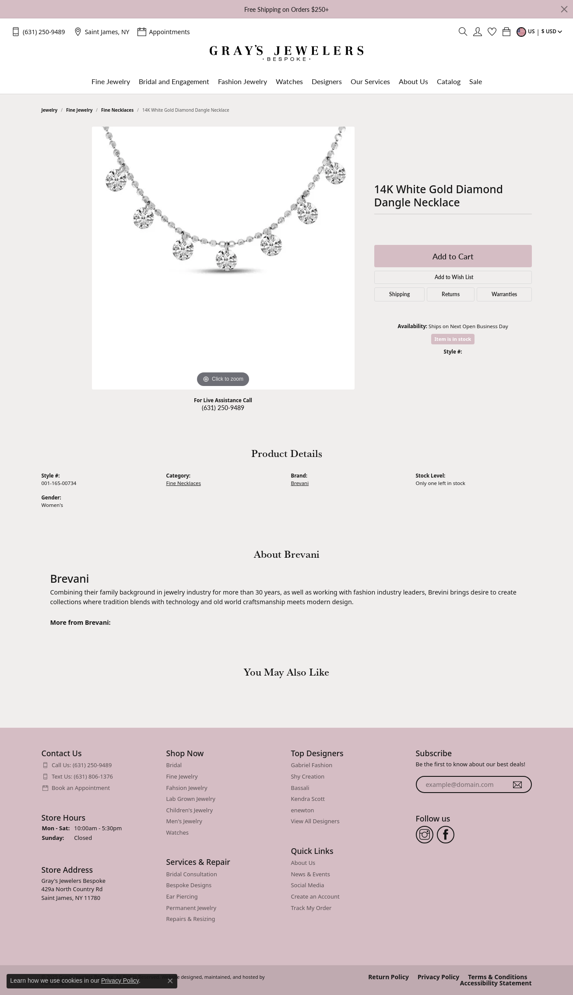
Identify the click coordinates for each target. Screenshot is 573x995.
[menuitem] (100, 765)
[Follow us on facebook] (445, 834)
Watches (289, 81)
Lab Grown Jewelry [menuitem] (190, 799)
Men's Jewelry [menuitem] (184, 821)
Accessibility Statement (496, 983)
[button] (100, 753)
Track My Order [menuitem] (311, 907)
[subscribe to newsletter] (517, 784)
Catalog (449, 81)
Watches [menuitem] (177, 832)
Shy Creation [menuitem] (308, 776)
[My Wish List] (492, 31)
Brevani (300, 483)
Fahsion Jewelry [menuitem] (186, 787)
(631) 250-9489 (223, 407)
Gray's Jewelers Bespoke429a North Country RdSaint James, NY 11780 (74, 888)
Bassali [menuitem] (300, 787)
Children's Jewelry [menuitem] (189, 810)
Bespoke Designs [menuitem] (189, 885)
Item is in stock (453, 339)
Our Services (370, 81)
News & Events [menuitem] (310, 874)
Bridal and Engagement (174, 81)
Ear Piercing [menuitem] (182, 896)
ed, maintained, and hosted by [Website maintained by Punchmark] (230, 976)
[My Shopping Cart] (506, 31)
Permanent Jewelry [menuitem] (191, 907)
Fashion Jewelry (242, 81)
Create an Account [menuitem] (315, 896)
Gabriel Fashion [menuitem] (312, 765)
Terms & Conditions (497, 977)
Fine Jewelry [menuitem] (182, 776)
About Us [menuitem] (303, 863)
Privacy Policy (438, 977)
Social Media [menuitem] (307, 885)
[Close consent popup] (170, 981)
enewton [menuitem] (302, 810)
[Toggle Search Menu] (463, 31)
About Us (413, 81)
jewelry (50, 110)
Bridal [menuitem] (174, 765)
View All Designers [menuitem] (315, 821)
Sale (475, 81)
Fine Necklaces (117, 110)
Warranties (504, 294)
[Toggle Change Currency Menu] (540, 31)
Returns (451, 294)
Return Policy (388, 977)
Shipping (399, 294)
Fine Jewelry (110, 81)
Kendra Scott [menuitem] (308, 799)
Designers (327, 81)
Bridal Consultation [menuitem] (191, 874)
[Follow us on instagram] (424, 834)
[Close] (564, 9)
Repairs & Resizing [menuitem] (190, 919)
